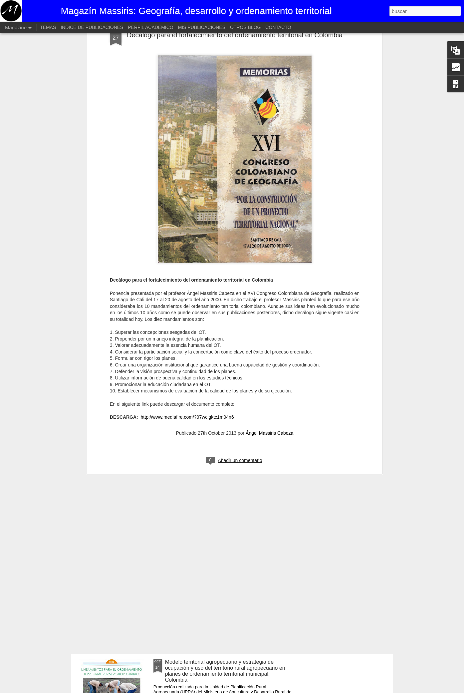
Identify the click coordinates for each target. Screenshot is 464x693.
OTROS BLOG (245, 27)
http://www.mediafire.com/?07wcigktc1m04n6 (187, 356)
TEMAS (48, 27)
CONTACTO (278, 27)
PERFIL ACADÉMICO (150, 27)
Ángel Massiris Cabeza (269, 372)
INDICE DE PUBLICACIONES (92, 27)
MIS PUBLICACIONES (201, 27)
